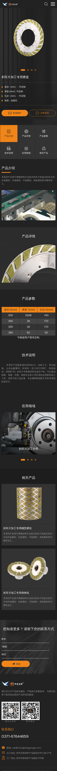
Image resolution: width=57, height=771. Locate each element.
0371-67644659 (14, 728)
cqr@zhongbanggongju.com (26, 740)
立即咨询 (42, 113)
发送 (16, 656)
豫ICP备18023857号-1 (35, 767)
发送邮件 (14, 113)
